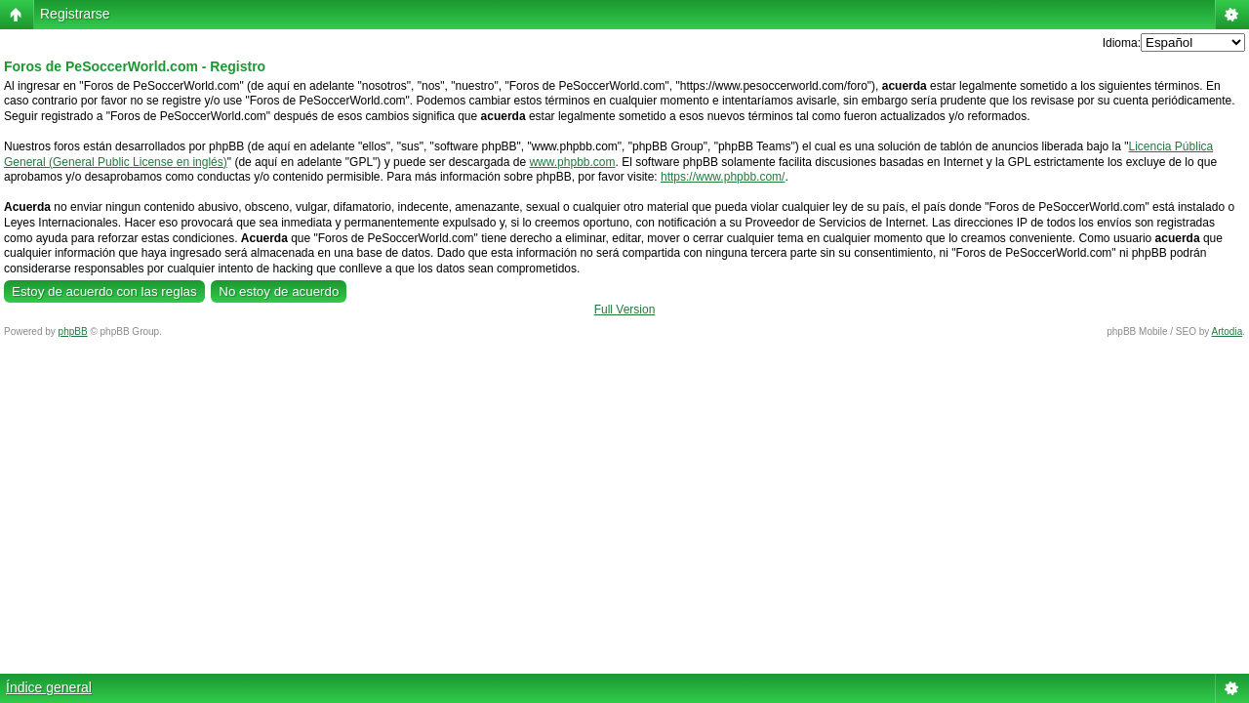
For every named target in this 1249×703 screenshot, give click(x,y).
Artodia (1227, 331)
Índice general (49, 687)
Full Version (625, 309)
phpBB (73, 331)
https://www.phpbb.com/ (723, 177)
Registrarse (75, 13)
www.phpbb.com (572, 162)
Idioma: (1122, 43)
